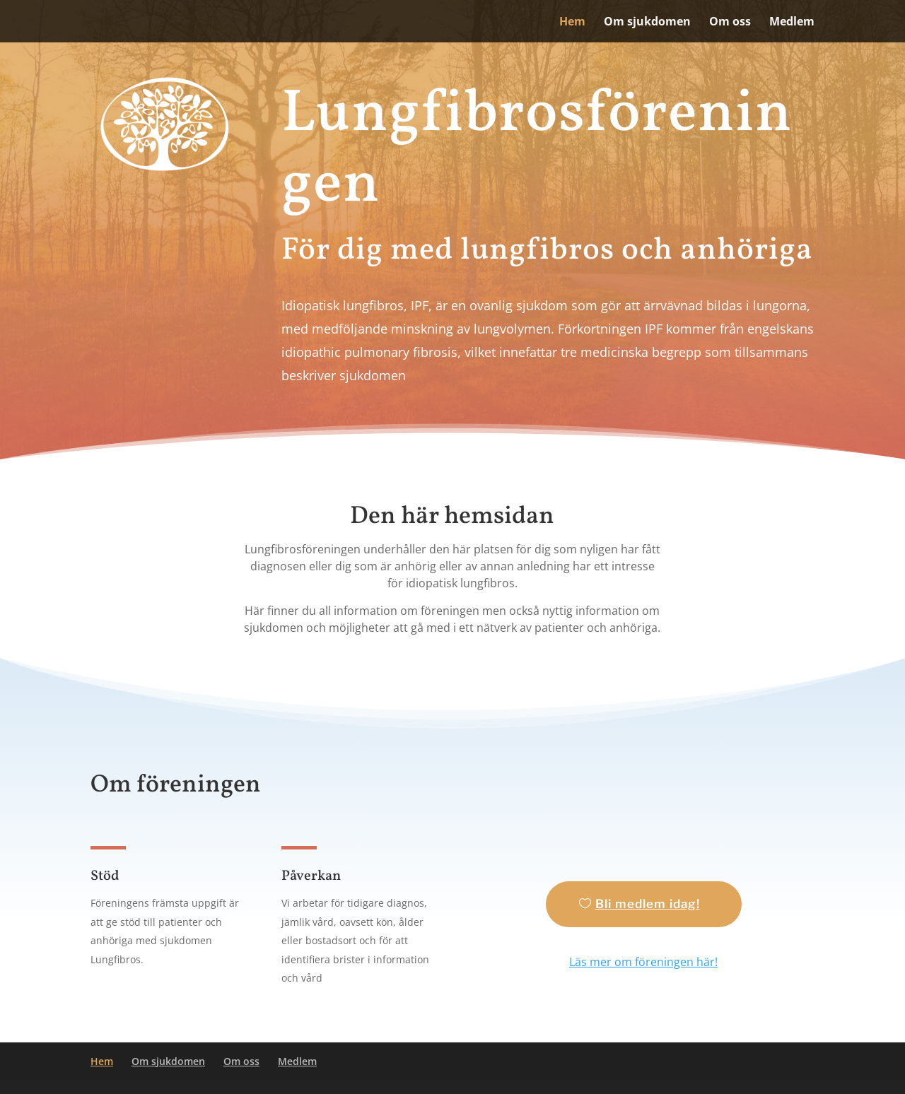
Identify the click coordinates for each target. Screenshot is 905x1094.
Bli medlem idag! (647, 904)
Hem (572, 22)
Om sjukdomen (647, 22)
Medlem (791, 22)
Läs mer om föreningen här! (643, 962)
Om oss (730, 22)
